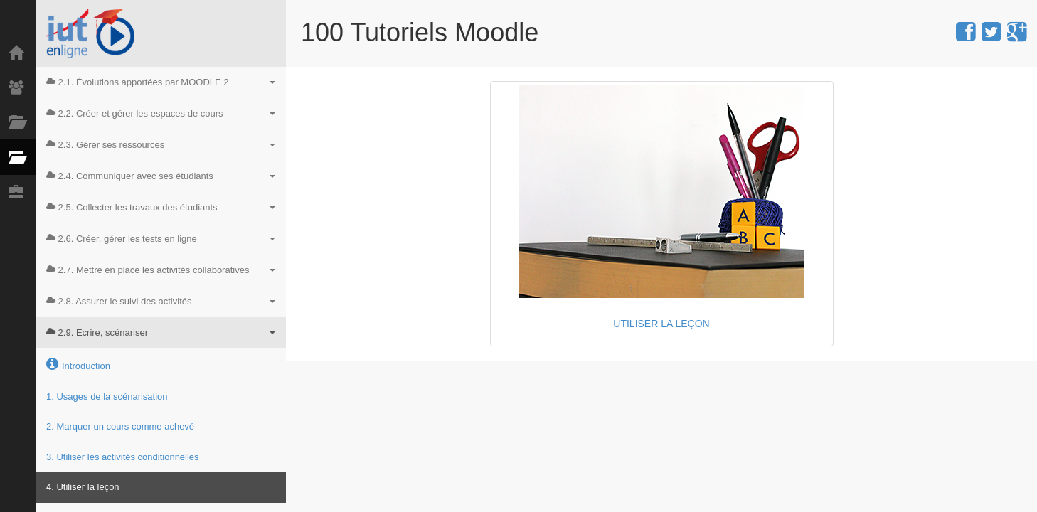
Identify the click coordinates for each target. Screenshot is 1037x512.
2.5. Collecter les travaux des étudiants (160, 207)
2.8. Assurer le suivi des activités (160, 301)
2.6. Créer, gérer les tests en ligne (160, 238)
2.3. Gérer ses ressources (160, 144)
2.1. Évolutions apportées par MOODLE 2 (160, 82)
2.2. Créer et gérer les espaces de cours (160, 113)
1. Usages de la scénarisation (107, 396)
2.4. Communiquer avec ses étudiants (160, 176)
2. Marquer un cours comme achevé (120, 426)
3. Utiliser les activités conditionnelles (122, 457)
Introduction (78, 364)
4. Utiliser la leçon (82, 486)
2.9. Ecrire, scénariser (160, 332)
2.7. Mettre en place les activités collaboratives (160, 270)
